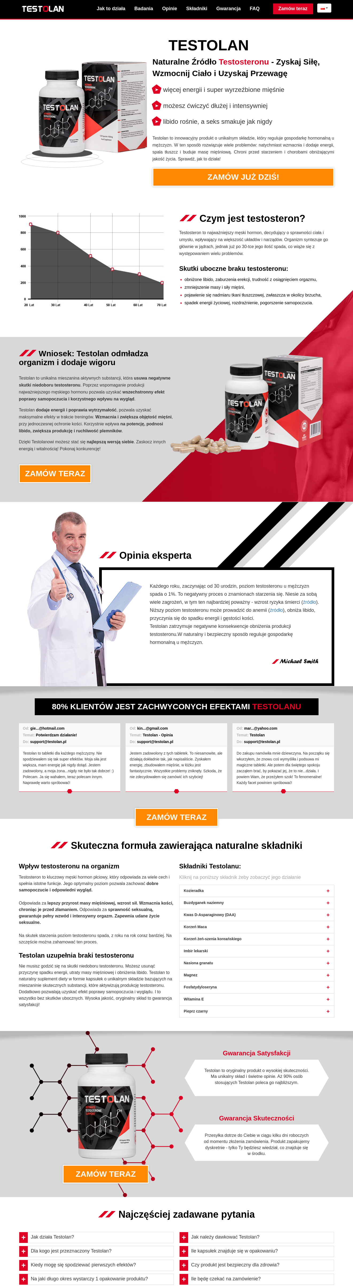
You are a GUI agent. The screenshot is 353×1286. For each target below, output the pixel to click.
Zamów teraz (293, 8)
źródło (309, 602)
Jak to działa (111, 8)
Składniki (196, 8)
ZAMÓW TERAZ (55, 473)
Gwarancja (228, 8)
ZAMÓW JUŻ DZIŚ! (243, 177)
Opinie (169, 8)
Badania (143, 8)
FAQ (255, 8)
